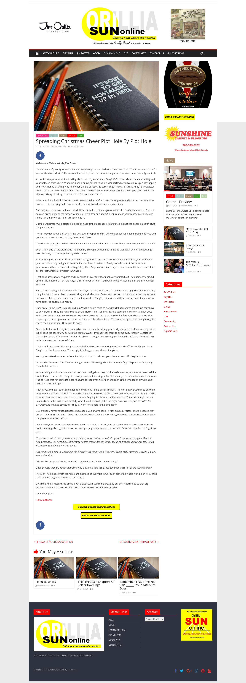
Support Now (176, 53)
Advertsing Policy (115, 634)
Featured (53, 135)
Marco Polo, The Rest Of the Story (197, 230)
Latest (80, 135)
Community (139, 53)
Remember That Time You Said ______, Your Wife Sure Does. (137, 585)
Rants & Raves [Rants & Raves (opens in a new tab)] (44, 499)
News (204, 196)
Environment (112, 53)
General (62, 135)
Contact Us (157, 53)
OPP (126, 53)
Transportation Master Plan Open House (138, 541)
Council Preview (179, 201)
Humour (73, 146)
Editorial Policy (114, 639)
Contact (111, 624)
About (111, 619)
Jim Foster (83, 53)
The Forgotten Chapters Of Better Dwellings (96, 583)
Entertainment (42, 135)
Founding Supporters (117, 629)
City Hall (68, 53)
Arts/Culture (51, 53)
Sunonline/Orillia (60, 146)
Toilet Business (45, 582)
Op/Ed (96, 53)
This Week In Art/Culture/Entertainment (53, 541)
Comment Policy (115, 644)
